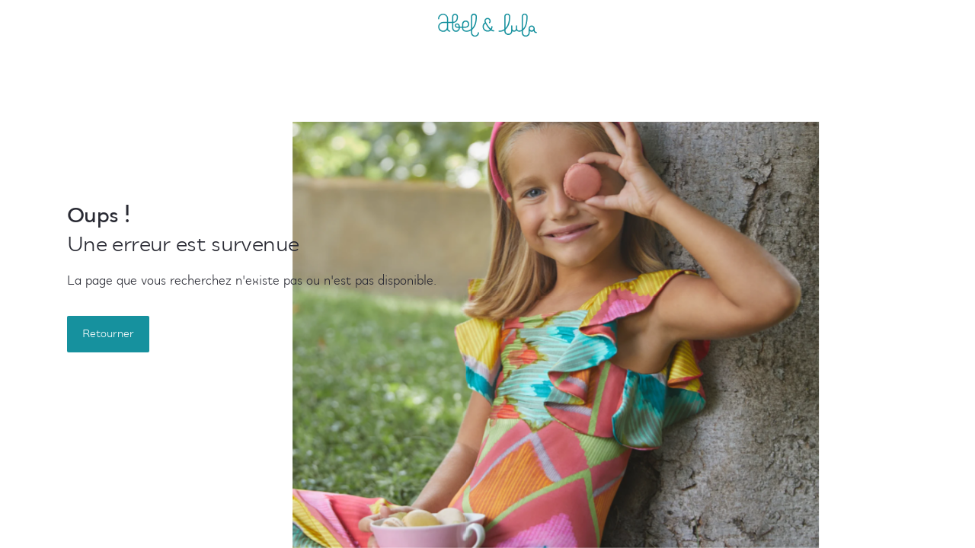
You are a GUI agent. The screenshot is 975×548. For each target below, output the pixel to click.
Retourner (108, 334)
